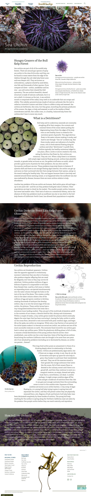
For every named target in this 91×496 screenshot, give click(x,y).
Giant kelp (24, 471)
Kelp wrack (24, 475)
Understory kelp (25, 473)
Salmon (23, 480)
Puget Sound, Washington (8, 467)
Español (10, 495)
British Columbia (9, 463)
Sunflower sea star (26, 462)
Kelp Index (70, 465)
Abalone (23, 465)
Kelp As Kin (7, 4)
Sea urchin (24, 464)
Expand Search (84, 3)
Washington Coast (9, 465)
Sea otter (23, 460)
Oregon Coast (8, 470)
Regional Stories (30, 4)
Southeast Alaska (9, 461)
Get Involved (70, 469)
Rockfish (23, 467)
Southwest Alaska (9, 459)
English (3, 495)
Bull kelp (23, 458)
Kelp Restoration (60, 3)
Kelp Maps (70, 467)
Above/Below (78, 3)
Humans (23, 469)
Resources (70, 3)
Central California (9, 474)
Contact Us (70, 476)
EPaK (68, 471)
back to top (82, 450)
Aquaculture (70, 457)
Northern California (10, 472)
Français (7, 495)
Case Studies (70, 459)
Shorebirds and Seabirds (25, 477)
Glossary (69, 463)
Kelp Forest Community (18, 4)
